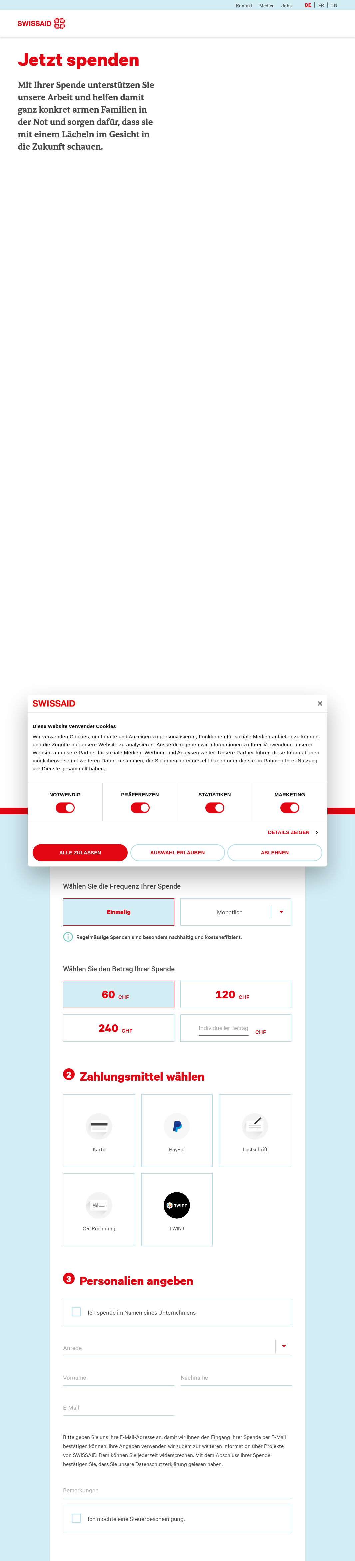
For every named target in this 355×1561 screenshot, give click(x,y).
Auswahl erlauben (177, 852)
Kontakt (244, 5)
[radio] (99, 1130)
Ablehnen (275, 852)
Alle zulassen (80, 852)
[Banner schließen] (320, 703)
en (334, 5)
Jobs (286, 5)
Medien (267, 5)
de (308, 5)
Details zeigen (288, 832)
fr (321, 5)
